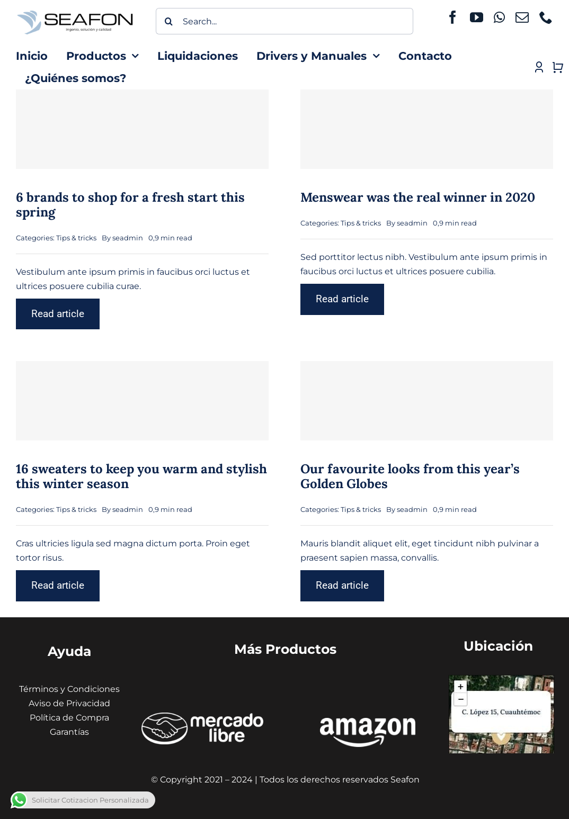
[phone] (546, 17)
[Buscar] (169, 21)
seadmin (127, 237)
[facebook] (452, 17)
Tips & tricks (76, 237)
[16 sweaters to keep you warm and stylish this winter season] (142, 400)
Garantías (69, 732)
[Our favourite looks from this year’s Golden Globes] (426, 400)
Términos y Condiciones (69, 689)
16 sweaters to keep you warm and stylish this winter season (141, 476)
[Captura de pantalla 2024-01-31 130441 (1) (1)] (501, 679)
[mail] (522, 17)
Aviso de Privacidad (69, 703)
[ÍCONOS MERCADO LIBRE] (202, 717)
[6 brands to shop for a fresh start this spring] (142, 129)
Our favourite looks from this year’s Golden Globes (410, 476)
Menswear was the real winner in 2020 (417, 197)
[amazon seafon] (367, 722)
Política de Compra (69, 718)
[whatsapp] (499, 17)
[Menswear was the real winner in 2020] (426, 129)
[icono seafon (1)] (75, 11)
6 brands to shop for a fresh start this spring (130, 204)
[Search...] (285, 21)
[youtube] (476, 17)
